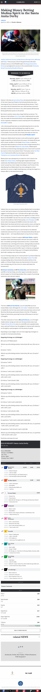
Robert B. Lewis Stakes (22, 146)
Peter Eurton (12, 498)
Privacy (19, 687)
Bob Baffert (4, 122)
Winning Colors (29, 59)
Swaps (5, 61)
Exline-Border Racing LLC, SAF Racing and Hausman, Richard (23, 500)
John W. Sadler (13, 472)
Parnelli (10, 531)
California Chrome (10, 59)
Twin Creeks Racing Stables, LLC (17, 525)
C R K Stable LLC (13, 538)
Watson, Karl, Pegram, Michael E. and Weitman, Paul (21, 512)
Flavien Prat (30, 258)
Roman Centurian (8, 270)
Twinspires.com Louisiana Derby (10, 155)
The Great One (21, 270)
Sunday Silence (20, 59)
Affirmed (37, 59)
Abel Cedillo (12, 547)
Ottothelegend (12, 569)
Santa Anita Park (18, 100)
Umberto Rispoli (13, 471)
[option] (12, 673)
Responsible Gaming (35, 687)
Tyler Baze (11, 560)
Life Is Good (18, 116)
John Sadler (24, 308)
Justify (3, 59)
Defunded (11, 506)
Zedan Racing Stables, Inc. (15, 487)
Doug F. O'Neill (12, 549)
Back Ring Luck (11, 557)
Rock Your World (14, 305)
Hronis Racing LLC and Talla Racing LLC (18, 474)
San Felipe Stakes (10, 161)
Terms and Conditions (26, 687)
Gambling (20, 2)
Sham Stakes (26, 142)
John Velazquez (30, 220)
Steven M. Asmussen (14, 574)
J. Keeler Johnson (16, 22)
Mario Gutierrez (13, 572)
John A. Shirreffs (13, 536)
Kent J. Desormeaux (14, 521)
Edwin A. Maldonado (14, 534)
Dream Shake (28, 237)
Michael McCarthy (10, 324)
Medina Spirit (31, 134)
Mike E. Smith (12, 509)
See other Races (20, 630)
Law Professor (25, 320)
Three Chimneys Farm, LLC (15, 576)
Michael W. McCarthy (14, 523)
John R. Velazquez (13, 483)
